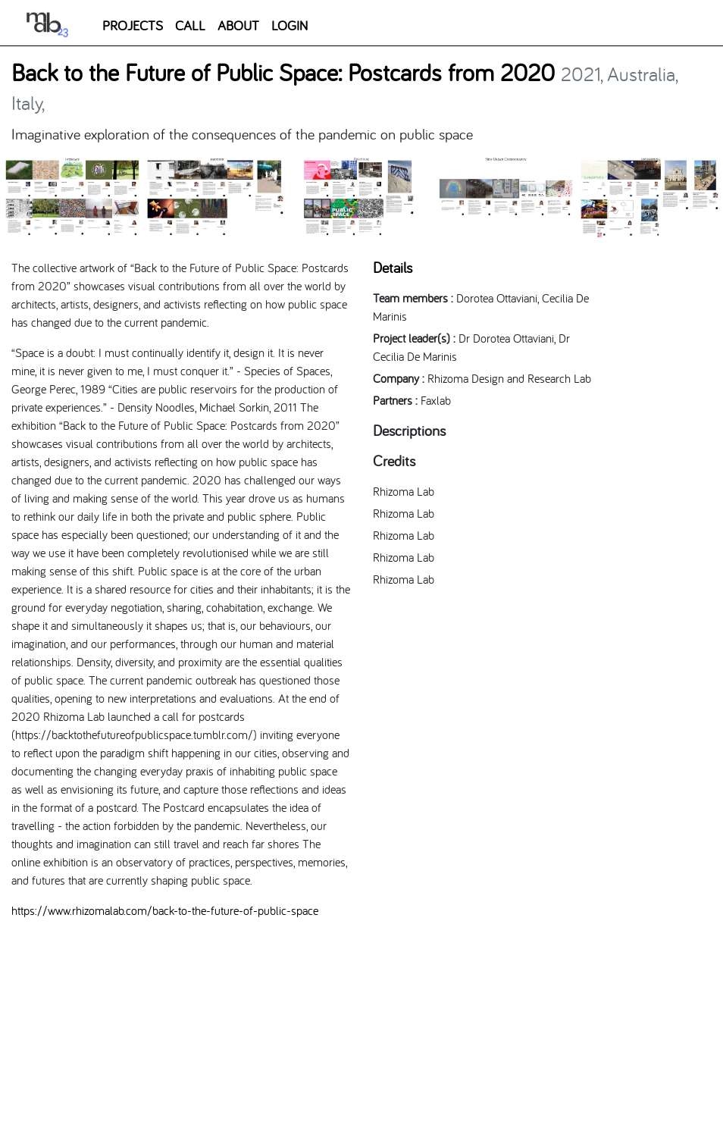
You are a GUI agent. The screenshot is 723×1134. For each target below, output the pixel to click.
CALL (190, 25)
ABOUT (238, 25)
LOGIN (289, 25)
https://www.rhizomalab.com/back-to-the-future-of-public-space (164, 910)
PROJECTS (132, 25)
